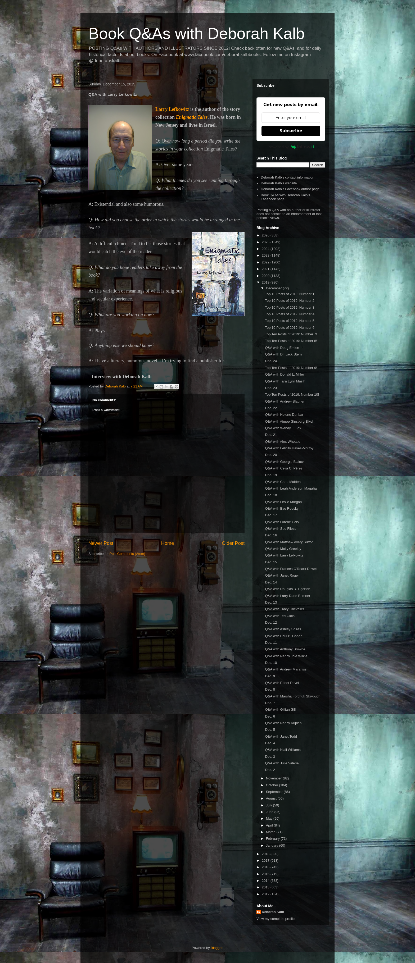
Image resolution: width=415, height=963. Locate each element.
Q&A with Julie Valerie (282, 763)
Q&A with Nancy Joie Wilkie (286, 656)
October (272, 785)
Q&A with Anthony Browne (285, 649)
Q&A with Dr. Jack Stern (283, 354)
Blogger (216, 948)
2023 (266, 255)
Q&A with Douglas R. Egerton (287, 589)
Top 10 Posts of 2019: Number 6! (290, 328)
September (275, 792)
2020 (266, 276)
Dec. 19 (271, 475)
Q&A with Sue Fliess (280, 529)
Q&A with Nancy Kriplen (283, 723)
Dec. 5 (270, 730)
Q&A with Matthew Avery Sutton (289, 542)
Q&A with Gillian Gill (280, 709)
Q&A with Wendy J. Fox (283, 428)
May (269, 818)
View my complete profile (275, 919)
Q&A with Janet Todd (281, 736)
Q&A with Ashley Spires (283, 629)
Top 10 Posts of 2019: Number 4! (290, 314)
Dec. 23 (271, 388)
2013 (266, 887)
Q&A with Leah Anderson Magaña (291, 488)
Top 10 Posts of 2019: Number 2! (290, 301)
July (269, 805)
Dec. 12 (271, 622)
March (271, 832)
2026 (266, 235)
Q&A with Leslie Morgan (283, 502)
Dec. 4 (270, 743)
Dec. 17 (271, 515)
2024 (266, 249)
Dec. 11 (271, 643)
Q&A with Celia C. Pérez (283, 468)
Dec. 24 (271, 361)
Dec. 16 (271, 535)
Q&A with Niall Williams (282, 750)
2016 (266, 867)
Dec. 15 (271, 562)
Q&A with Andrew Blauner (284, 401)
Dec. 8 (270, 689)
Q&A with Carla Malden (282, 482)
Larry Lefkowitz (172, 109)
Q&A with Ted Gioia (280, 616)
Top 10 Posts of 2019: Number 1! (290, 294)
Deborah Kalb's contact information (287, 177)
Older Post (233, 543)
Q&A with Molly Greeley (283, 549)
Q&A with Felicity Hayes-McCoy (289, 448)
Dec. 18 (271, 495)
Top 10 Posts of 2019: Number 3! (290, 307)
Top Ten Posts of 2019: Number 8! (291, 341)
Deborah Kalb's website (279, 183)
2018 (266, 854)
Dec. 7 (270, 703)
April (270, 825)
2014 (266, 881)
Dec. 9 (270, 676)
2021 (266, 269)
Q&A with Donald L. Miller (284, 374)
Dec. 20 (271, 455)
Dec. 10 (271, 663)
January (272, 845)
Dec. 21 (271, 435)
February (273, 839)
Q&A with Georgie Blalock (284, 462)
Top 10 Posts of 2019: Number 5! (290, 321)
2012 (266, 894)
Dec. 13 (271, 602)
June (270, 812)
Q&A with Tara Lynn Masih (285, 381)
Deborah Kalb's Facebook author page (290, 189)
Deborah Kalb (273, 912)
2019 (266, 282)
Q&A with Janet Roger (282, 575)
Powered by (291, 147)
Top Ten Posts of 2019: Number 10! (292, 394)
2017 (266, 860)
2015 (266, 874)
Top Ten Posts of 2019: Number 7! (291, 334)
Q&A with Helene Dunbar (284, 415)
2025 (266, 242)
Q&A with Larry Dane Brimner (287, 596)
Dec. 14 (271, 582)
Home (167, 543)
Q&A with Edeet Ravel (282, 683)
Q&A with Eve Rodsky (281, 508)
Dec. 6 (270, 716)
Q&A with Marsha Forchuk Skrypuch (292, 696)
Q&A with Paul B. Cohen (283, 636)
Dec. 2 (270, 770)
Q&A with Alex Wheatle (282, 442)
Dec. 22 (271, 408)
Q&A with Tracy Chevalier (284, 609)
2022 (266, 262)
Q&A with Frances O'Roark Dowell (291, 569)
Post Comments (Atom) (127, 554)
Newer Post (100, 543)
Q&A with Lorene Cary (282, 522)
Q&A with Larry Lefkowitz (284, 555)
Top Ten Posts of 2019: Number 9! (291, 368)
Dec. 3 (270, 757)
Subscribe (290, 130)
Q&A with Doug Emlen (282, 348)
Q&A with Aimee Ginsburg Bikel (289, 421)
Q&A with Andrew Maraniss (285, 669)
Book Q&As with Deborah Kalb (196, 33)
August (272, 798)
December (274, 288)
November (274, 778)
